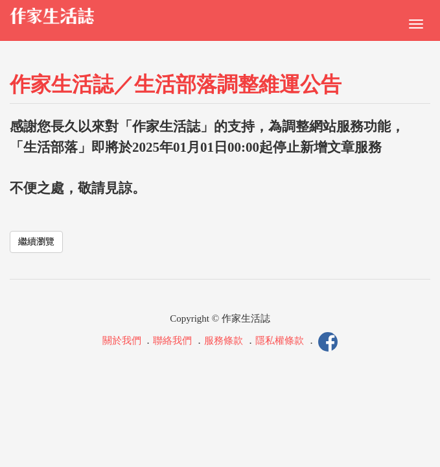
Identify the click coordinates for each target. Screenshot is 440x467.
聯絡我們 (172, 341)
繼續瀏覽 (36, 241)
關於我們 (121, 341)
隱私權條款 (279, 341)
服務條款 (223, 341)
